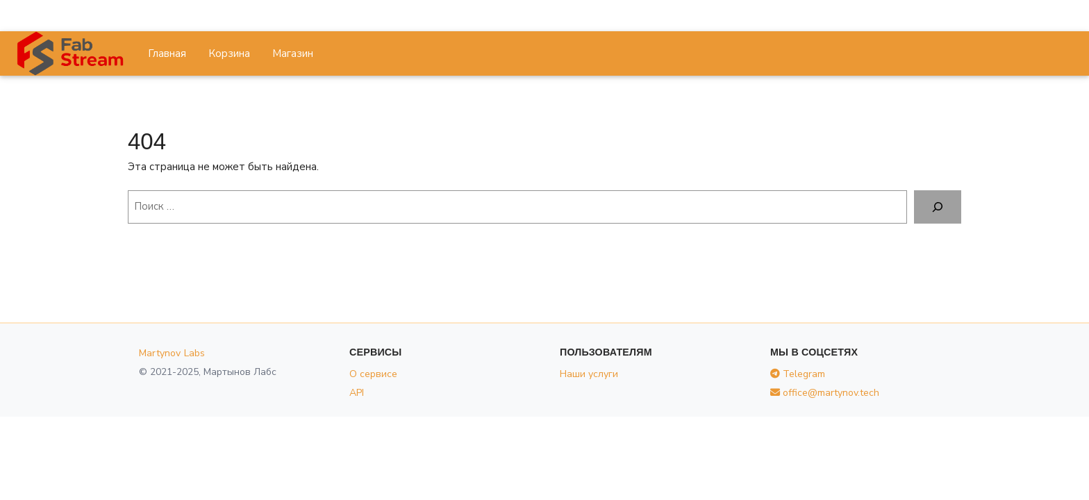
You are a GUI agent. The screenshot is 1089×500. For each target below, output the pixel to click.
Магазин (292, 53)
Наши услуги (589, 374)
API (356, 392)
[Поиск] (937, 207)
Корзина (229, 53)
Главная (167, 53)
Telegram (797, 374)
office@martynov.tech (824, 392)
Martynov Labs (172, 353)
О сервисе (373, 374)
